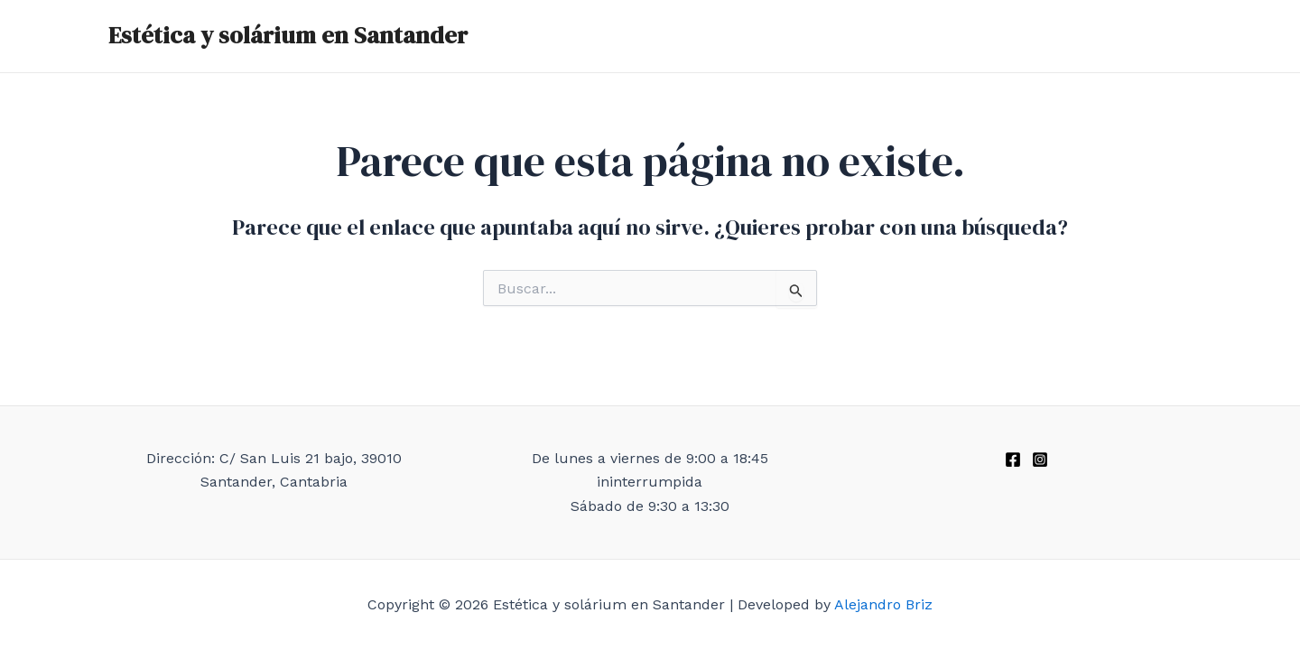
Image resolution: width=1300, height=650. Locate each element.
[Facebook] (1013, 459)
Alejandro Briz (883, 604)
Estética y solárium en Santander (288, 35)
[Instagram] (1040, 459)
